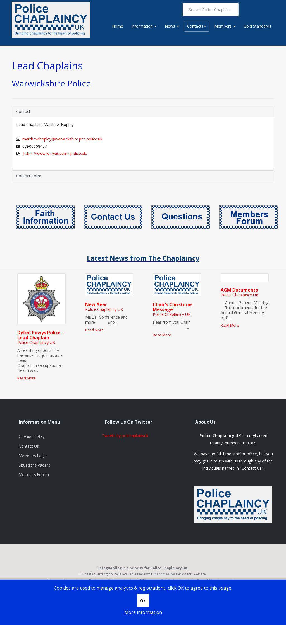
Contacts (196, 26)
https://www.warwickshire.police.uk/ (54, 153)
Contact (23, 111)
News (172, 26)
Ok (143, 600)
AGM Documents (239, 290)
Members (224, 26)
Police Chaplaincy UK (36, 342)
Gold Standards (257, 26)
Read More (26, 378)
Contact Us (29, 446)
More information (143, 612)
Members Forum (34, 474)
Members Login (33, 455)
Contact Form (28, 175)
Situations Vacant (34, 465)
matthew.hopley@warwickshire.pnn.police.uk (62, 139)
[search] (211, 9)
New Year (96, 304)
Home (117, 26)
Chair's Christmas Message (172, 306)
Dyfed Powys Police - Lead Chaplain (40, 335)
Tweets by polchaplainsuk (125, 435)
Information (144, 26)
